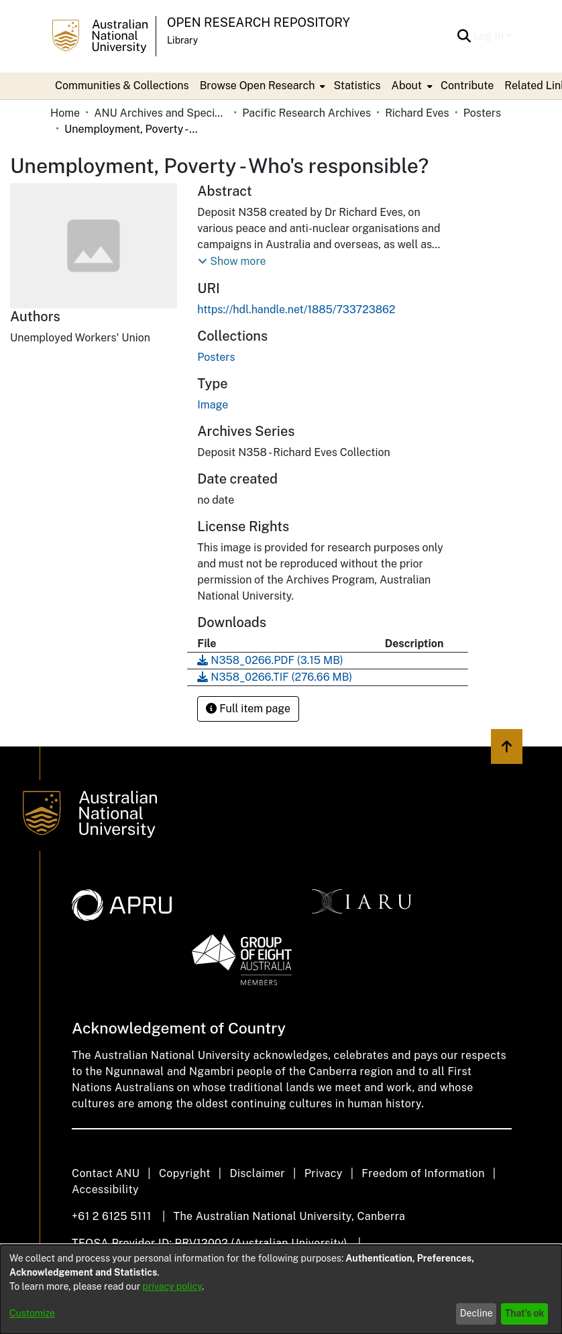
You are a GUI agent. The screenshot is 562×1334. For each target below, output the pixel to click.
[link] (216, 357)
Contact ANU (105, 1173)
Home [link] (65, 113)
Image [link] (212, 404)
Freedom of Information (422, 1173)
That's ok (525, 1313)
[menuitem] (261, 85)
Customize (32, 1313)
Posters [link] (482, 113)
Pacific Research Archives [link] (306, 113)
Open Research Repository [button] (258, 22)
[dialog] (281, 1289)
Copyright (185, 1173)
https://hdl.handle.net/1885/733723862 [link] (296, 309)
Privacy (323, 1173)
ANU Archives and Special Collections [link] (161, 113)
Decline (476, 1313)
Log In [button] (489, 36)
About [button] (407, 85)
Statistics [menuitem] (356, 85)
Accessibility (105, 1189)
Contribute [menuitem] (467, 85)
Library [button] (182, 40)
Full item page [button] (248, 708)
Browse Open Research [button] (257, 85)
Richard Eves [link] (417, 113)
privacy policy (172, 1286)
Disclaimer (257, 1173)
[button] (464, 36)
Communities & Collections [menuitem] (122, 85)
